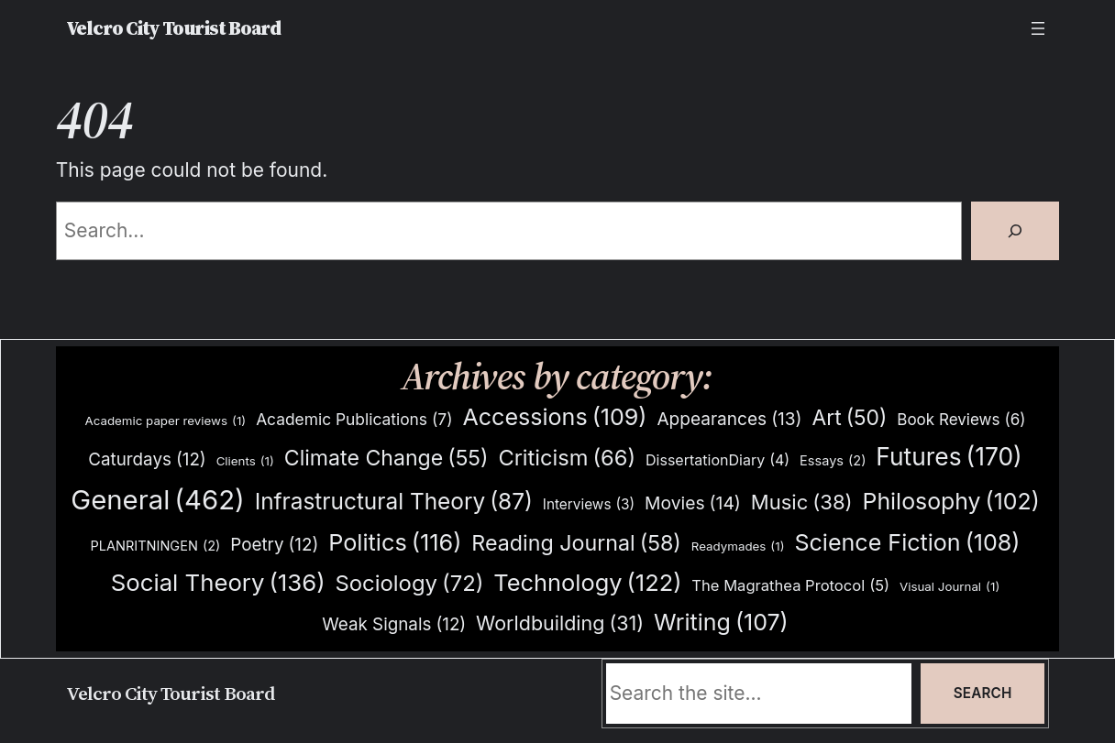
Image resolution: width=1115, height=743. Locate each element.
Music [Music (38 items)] (802, 502)
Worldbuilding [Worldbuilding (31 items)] (560, 623)
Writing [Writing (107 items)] (721, 622)
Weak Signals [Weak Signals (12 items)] (394, 624)
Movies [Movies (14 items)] (693, 503)
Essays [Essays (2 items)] (833, 461)
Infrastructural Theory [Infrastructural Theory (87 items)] (394, 501)
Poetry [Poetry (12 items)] (274, 545)
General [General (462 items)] (157, 500)
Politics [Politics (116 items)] (394, 543)
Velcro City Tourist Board (173, 28)
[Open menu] (1038, 28)
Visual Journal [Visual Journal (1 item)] (949, 586)
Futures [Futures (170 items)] (948, 456)
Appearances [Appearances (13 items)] (729, 419)
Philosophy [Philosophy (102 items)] (951, 501)
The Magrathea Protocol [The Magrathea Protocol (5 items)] (790, 585)
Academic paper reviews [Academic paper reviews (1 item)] (165, 421)
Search (983, 693)
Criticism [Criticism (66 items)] (566, 458)
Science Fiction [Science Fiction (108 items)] (907, 543)
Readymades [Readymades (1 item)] (738, 546)
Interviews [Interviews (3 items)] (589, 505)
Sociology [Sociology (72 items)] (409, 584)
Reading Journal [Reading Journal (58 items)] (576, 543)
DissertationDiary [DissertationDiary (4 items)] (717, 460)
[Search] (1015, 231)
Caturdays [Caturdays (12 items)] (146, 460)
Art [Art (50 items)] (849, 418)
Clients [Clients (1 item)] (245, 461)
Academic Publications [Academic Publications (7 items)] (354, 419)
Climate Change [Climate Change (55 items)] (386, 458)
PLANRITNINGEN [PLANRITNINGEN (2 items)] (155, 546)
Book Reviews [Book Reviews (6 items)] (961, 420)
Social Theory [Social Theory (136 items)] (218, 583)
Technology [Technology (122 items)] (587, 582)
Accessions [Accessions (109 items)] (554, 417)
